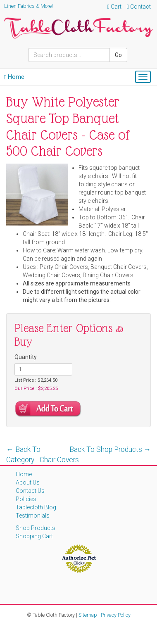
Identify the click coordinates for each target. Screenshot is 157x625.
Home (14, 77)
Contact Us (30, 490)
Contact (139, 6)
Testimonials (33, 515)
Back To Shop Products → (110, 449)
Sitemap (87, 615)
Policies (26, 499)
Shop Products (35, 528)
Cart (114, 6)
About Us (28, 482)
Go (118, 55)
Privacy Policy (116, 615)
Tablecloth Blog (36, 507)
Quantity (25, 357)
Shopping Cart (34, 536)
